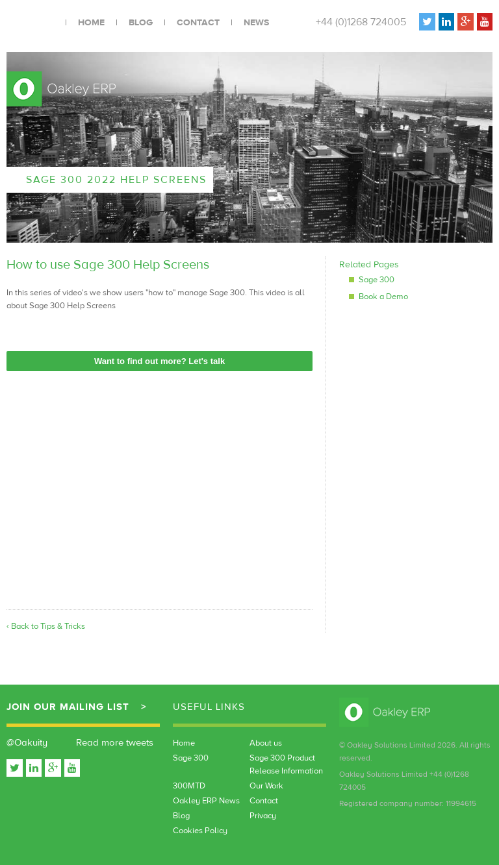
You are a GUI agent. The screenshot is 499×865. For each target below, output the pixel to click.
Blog (141, 23)
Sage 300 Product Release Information (286, 764)
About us (266, 743)
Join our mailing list (67, 707)
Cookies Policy (200, 830)
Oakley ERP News (206, 801)
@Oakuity (26, 743)
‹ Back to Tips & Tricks (45, 626)
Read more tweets (114, 743)
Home (91, 23)
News (256, 23)
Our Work (266, 786)
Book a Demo (383, 296)
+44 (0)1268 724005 (361, 22)
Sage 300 (376, 279)
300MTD (189, 786)
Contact (198, 23)
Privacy (263, 815)
